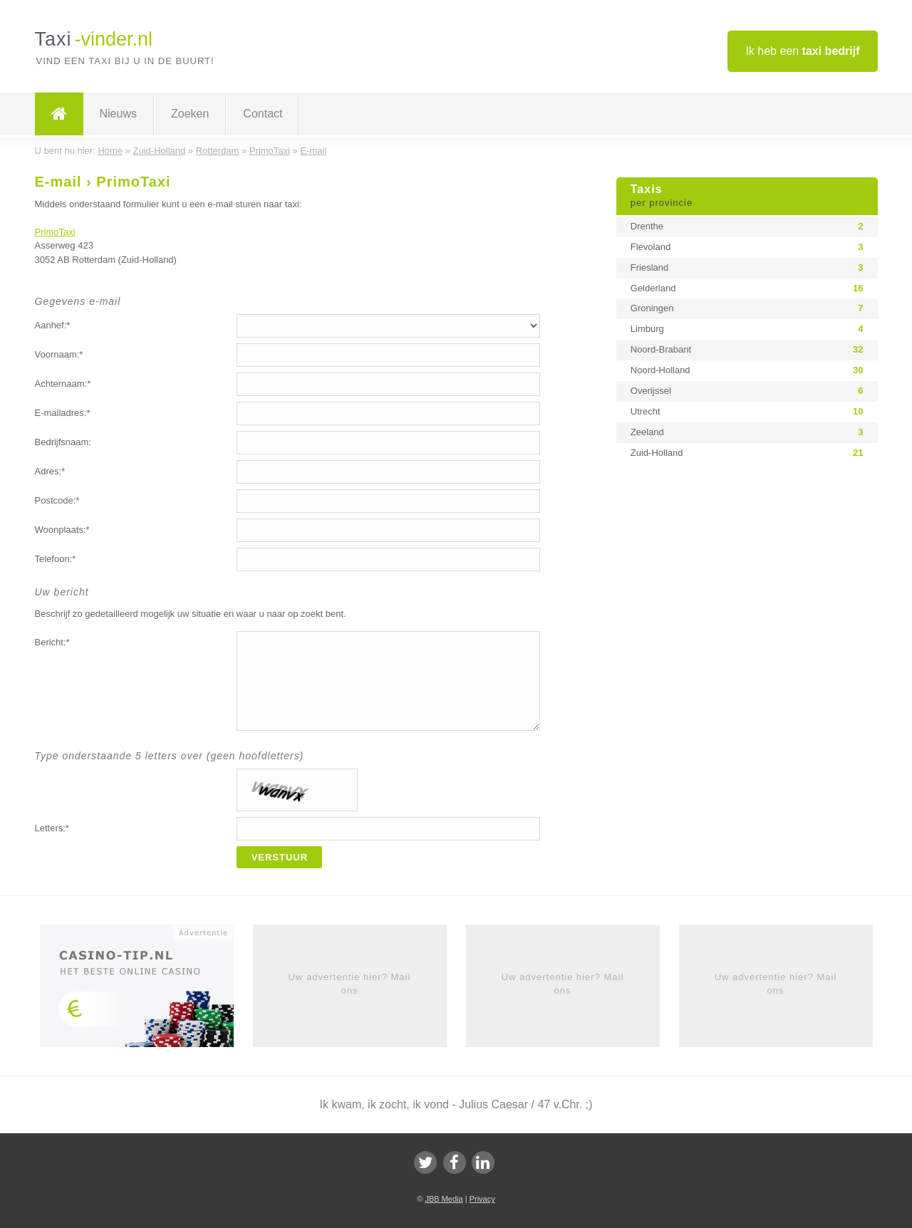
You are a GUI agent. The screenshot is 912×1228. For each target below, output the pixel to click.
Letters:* (52, 828)
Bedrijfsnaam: (63, 442)
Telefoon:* (55, 558)
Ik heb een (802, 51)
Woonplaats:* (62, 529)
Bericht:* (52, 642)
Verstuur (280, 857)
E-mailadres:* (62, 412)
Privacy (482, 1199)
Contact (262, 114)
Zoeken (190, 114)
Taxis (747, 196)
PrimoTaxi (55, 232)
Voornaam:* (59, 354)
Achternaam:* (63, 383)
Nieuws (118, 114)
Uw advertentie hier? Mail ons (350, 983)
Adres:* (50, 471)
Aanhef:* (53, 325)
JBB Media (443, 1199)
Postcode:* (57, 500)
